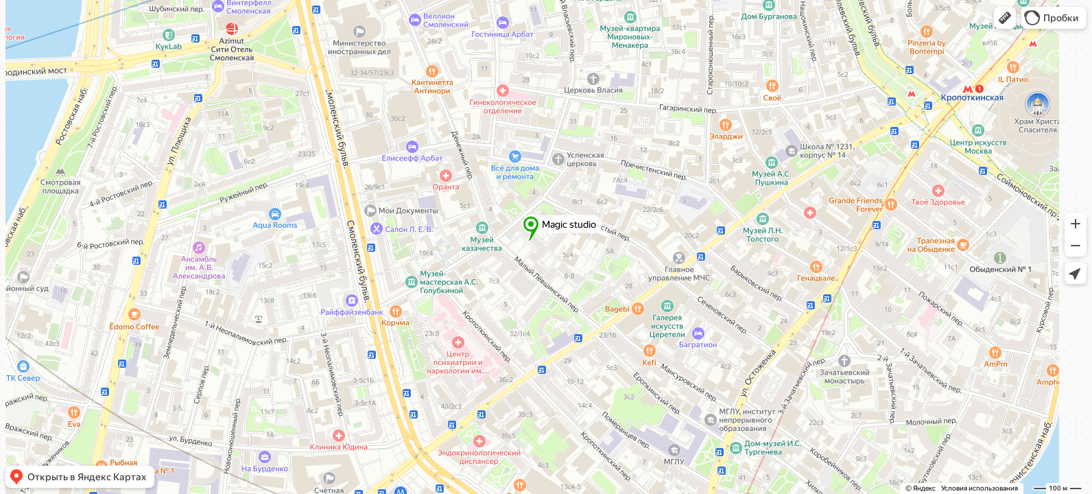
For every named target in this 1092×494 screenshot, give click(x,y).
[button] (1005, 18)
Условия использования (979, 488)
